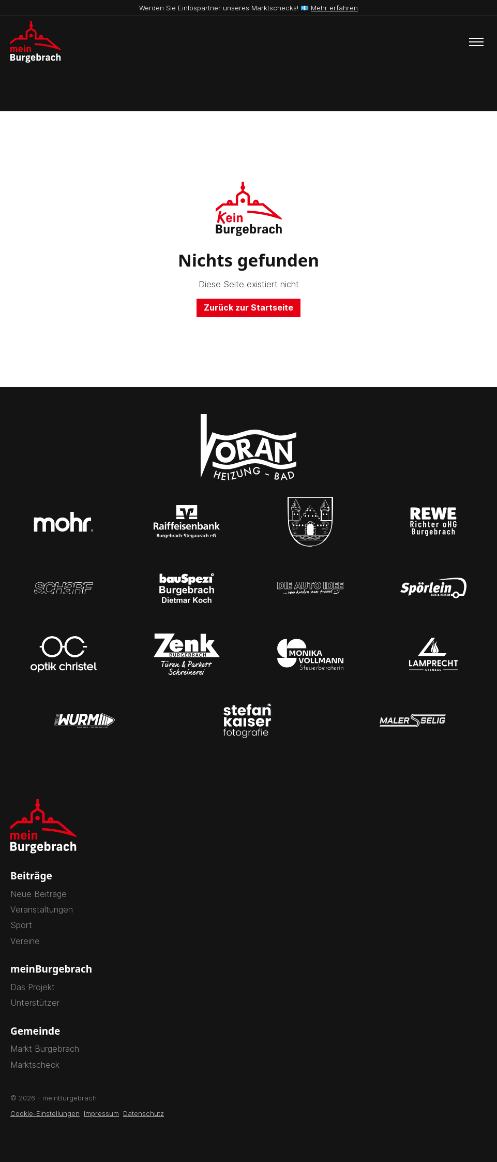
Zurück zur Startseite (248, 307)
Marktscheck (34, 1065)
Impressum (101, 1113)
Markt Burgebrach (44, 1048)
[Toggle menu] (476, 42)
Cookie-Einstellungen (45, 1113)
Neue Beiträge (38, 894)
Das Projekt (32, 987)
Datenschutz (143, 1113)
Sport (21, 925)
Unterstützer (34, 1002)
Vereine (25, 941)
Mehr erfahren (334, 8)
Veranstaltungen (41, 909)
